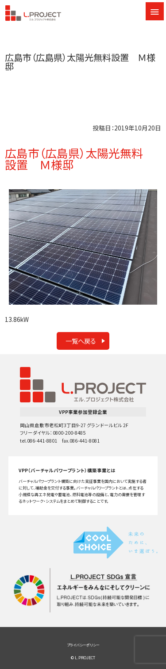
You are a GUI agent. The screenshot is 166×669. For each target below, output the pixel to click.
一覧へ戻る (81, 340)
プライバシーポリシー (83, 644)
